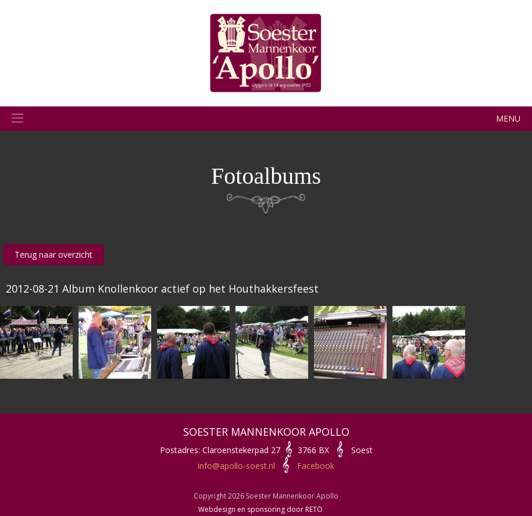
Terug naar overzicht (53, 254)
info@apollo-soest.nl (236, 465)
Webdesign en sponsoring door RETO (260, 509)
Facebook (315, 465)
